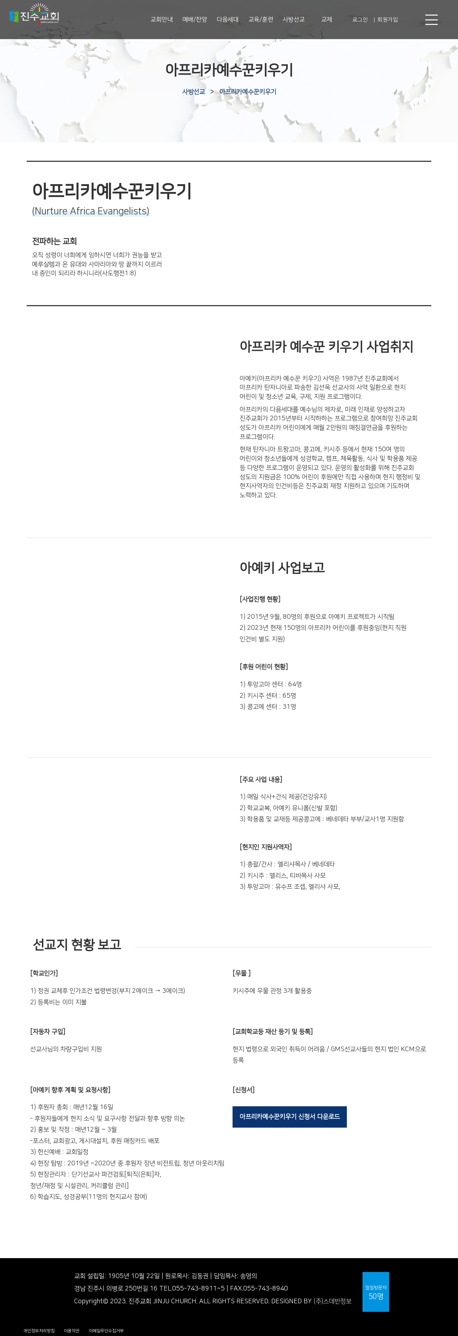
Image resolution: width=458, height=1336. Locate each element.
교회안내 (162, 19)
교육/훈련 (261, 19)
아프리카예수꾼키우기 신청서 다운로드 (290, 1117)
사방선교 (294, 19)
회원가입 (387, 20)
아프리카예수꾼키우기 (247, 92)
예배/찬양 (194, 19)
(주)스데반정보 (332, 1301)
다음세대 (228, 19)
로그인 (360, 20)
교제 (326, 19)
